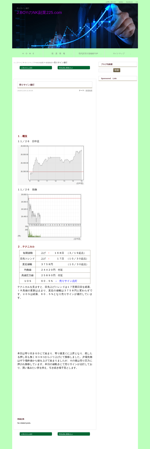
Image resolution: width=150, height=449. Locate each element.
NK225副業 (40, 63)
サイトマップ (29, 63)
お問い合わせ (111, 2)
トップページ (18, 63)
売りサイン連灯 (23, 8)
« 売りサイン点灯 (26, 67)
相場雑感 (49, 63)
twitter (121, 2)
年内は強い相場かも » (66, 67)
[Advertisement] (54, 111)
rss (137, 2)
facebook (129, 2)
